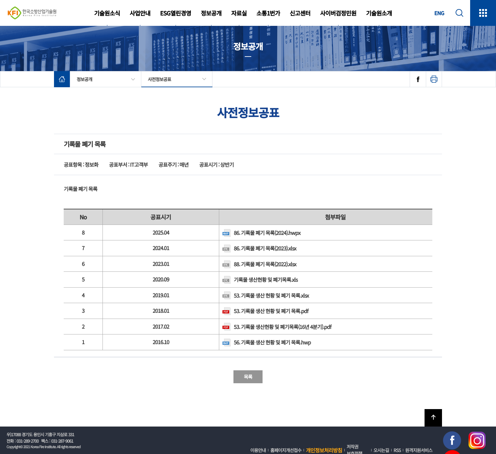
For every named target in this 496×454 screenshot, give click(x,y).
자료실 (239, 13)
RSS (397, 450)
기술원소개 (379, 13)
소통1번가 (268, 13)
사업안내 (140, 13)
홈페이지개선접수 (285, 450)
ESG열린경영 (175, 13)
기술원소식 (107, 13)
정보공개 (211, 13)
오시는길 (381, 450)
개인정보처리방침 (324, 450)
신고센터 (300, 13)
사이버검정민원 (338, 13)
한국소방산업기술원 (32, 12)
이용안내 (258, 450)
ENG (439, 13)
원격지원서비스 (418, 450)
